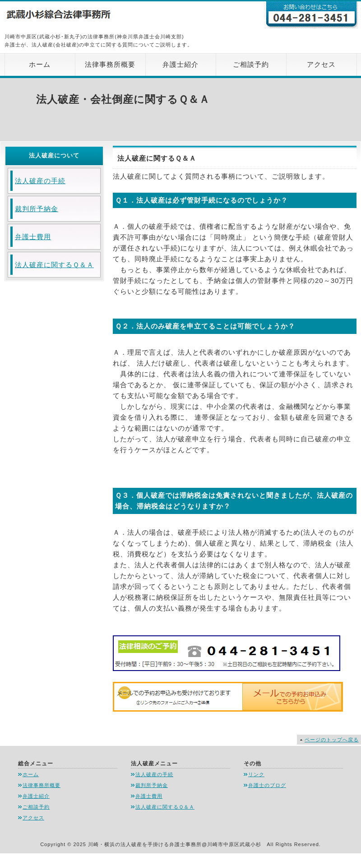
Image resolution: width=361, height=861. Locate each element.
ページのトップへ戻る (332, 739)
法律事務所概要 (110, 64)
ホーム (40, 64)
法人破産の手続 (40, 181)
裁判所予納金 (36, 209)
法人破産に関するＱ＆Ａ (54, 264)
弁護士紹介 (180, 64)
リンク (256, 774)
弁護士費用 (33, 237)
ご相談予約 (251, 64)
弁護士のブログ (267, 785)
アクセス (321, 64)
